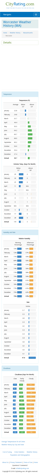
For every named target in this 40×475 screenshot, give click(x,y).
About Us (5, 462)
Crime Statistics (19, 452)
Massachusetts (28, 33)
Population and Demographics (20, 455)
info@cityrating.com (22, 468)
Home (5, 33)
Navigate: (7, 14)
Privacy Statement (16, 462)
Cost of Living (7, 452)
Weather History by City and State (13, 444)
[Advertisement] (20, 67)
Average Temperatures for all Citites (13, 441)
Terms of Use (28, 462)
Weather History (15, 33)
